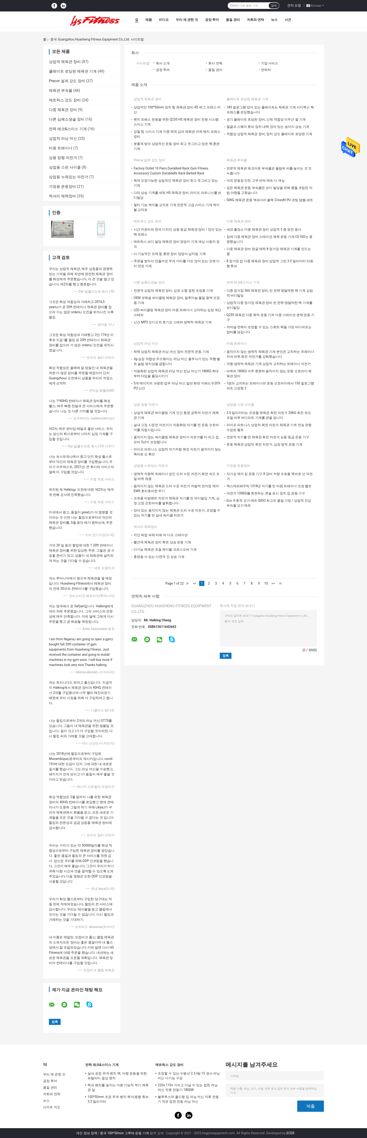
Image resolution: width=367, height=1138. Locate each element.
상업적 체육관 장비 (65, 61)
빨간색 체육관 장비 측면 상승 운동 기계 (162, 542)
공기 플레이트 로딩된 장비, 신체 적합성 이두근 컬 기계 (266, 119)
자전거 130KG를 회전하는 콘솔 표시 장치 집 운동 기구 (266, 493)
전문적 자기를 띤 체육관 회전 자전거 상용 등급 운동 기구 (268, 437)
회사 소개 (163, 63)
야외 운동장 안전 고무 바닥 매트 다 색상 (256, 180)
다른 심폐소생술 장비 (66, 119)
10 (266, 583)
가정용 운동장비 (62, 186)
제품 (148, 20)
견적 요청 (294, 5)
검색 (274, 5)
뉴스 (274, 20)
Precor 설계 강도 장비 (67, 81)
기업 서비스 (269, 63)
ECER (290, 1133)
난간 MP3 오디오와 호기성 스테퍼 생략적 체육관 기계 (173, 322)
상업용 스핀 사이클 (65, 167)
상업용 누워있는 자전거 (68, 177)
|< (187, 583)
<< (194, 583)
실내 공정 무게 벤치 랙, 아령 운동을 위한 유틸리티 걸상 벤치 (117, 1076)
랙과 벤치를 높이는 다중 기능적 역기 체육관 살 (118, 1087)
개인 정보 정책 (86, 1133)
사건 (288, 20)
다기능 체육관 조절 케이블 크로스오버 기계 (165, 549)
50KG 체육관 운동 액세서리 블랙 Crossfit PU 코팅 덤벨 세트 (270, 200)
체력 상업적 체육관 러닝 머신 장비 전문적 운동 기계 (171, 352)
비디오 (164, 20)
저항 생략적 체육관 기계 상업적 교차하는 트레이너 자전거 (269, 364)
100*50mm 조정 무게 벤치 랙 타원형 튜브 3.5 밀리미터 (118, 1099)
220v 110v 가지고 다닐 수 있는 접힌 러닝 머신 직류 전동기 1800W (188, 1087)
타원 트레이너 (60, 148)
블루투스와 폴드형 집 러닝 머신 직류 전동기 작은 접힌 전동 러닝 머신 (188, 1099)
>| (280, 583)
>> (273, 583)
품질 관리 (233, 20)
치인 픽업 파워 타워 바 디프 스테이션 (161, 535)
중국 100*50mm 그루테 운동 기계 (124, 1133)
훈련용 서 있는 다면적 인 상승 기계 (159, 557)
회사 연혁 (215, 63)
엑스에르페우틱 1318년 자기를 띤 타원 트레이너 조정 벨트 (269, 486)
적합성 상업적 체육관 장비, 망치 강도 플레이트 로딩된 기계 (269, 134)
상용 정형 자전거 (63, 157)
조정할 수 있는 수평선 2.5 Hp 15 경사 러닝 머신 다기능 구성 (189, 1076)
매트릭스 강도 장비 (65, 100)
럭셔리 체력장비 (62, 196)
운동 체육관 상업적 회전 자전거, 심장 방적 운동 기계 (265, 444)
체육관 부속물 (60, 90)
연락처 (266, 70)
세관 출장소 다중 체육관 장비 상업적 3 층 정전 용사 (264, 229)
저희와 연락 (255, 20)
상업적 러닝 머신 (63, 138)
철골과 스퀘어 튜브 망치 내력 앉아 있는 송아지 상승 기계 (268, 127)
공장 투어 (212, 20)
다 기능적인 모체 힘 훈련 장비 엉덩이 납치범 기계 (170, 254)
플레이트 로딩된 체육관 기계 (73, 71)
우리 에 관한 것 (187, 20)
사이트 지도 (51, 1107)
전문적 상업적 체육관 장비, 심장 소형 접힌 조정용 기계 (173, 290)
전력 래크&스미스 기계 (68, 129)
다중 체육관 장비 (63, 109)
